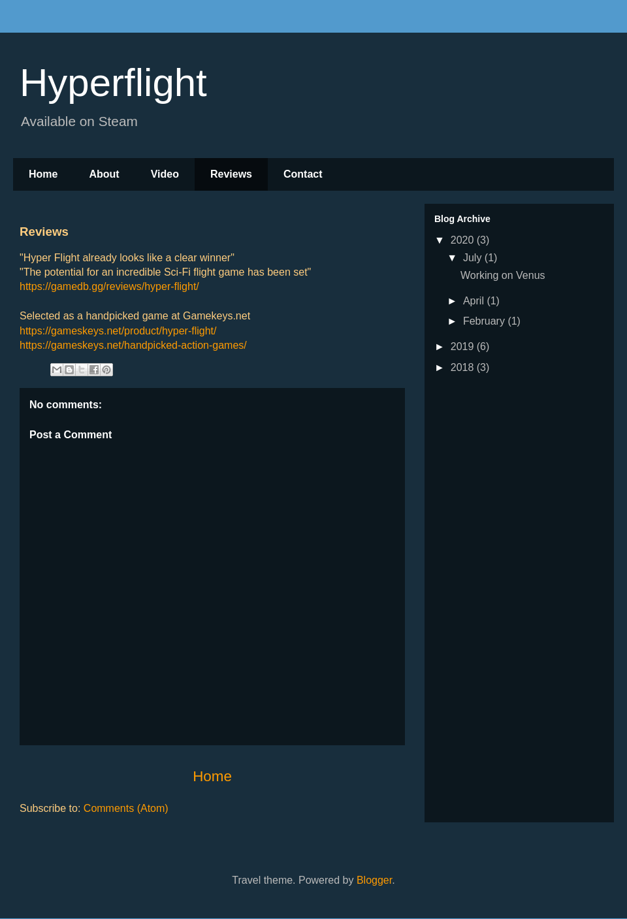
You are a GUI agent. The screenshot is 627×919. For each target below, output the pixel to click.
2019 (464, 346)
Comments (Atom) (126, 808)
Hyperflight (113, 83)
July (474, 257)
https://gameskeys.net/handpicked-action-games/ (133, 345)
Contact (303, 174)
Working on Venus (502, 275)
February (485, 321)
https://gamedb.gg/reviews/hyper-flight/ (109, 286)
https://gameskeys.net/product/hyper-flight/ (118, 330)
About (104, 174)
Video (165, 174)
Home (43, 174)
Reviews (231, 174)
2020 (464, 240)
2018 (464, 367)
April (475, 300)
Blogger (374, 880)
